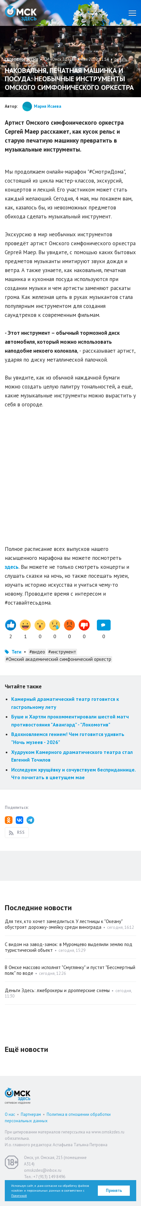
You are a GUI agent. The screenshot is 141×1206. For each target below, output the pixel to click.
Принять (114, 1190)
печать (120, 59)
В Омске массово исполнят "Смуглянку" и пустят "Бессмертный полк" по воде (70, 970)
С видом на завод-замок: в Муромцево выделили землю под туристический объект (68, 947)
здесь (12, 566)
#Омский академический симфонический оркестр (58, 659)
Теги (16, 652)
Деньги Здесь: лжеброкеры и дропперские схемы (57, 990)
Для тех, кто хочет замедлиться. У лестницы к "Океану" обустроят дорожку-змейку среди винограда (63, 924)
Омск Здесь (21, 13)
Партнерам (31, 1114)
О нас (10, 1114)
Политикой (19, 1196)
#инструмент (62, 652)
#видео (37, 652)
